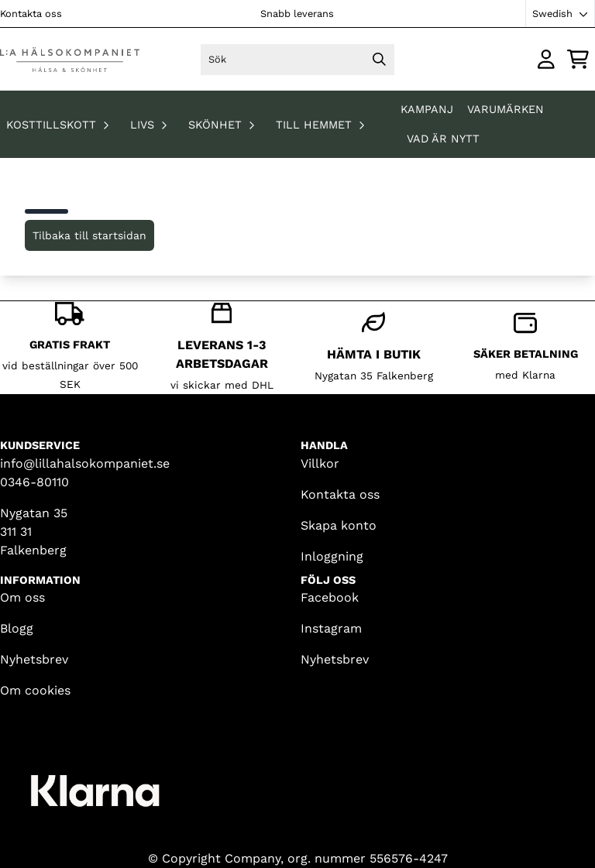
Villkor (320, 463)
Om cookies (35, 690)
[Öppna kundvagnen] (578, 59)
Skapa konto (339, 525)
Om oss (22, 597)
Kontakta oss (31, 13)
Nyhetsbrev (34, 659)
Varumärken (505, 109)
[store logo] (68, 59)
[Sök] (298, 59)
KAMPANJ (429, 109)
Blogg (16, 628)
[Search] (378, 59)
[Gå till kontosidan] (546, 59)
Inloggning (332, 556)
